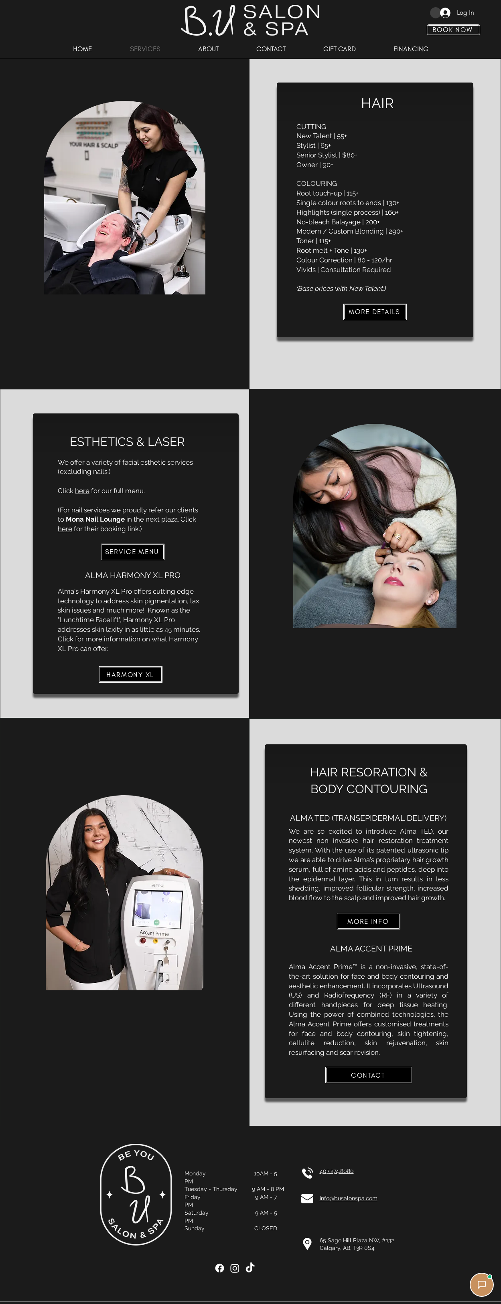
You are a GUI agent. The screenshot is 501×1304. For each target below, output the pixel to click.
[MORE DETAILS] (375, 312)
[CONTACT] (368, 1075)
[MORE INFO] (368, 921)
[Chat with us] (481, 1285)
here (82, 491)
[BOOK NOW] (453, 29)
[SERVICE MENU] (132, 552)
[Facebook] (219, 1268)
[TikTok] (250, 1268)
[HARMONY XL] (130, 674)
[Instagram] (235, 1268)
